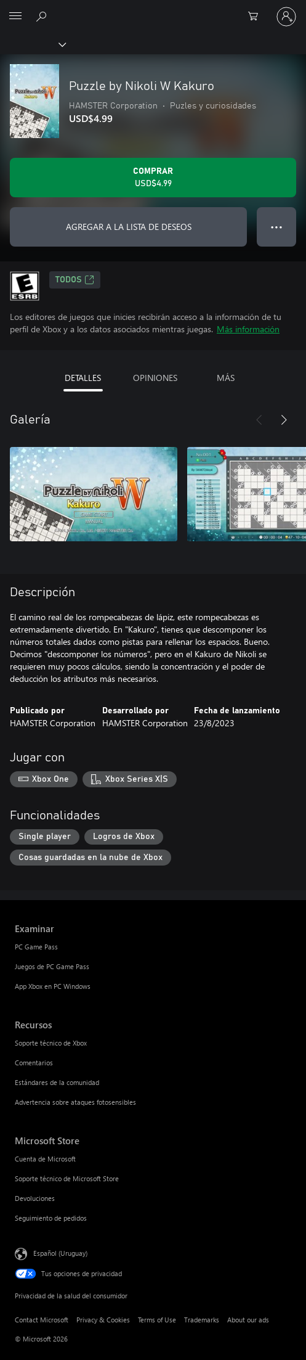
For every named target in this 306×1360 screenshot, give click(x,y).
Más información (248, 329)
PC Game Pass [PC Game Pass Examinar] (36, 947)
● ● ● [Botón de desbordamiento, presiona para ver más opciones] (277, 226)
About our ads (248, 1320)
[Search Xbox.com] (43, 16)
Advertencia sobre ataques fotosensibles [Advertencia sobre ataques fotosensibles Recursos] (75, 1102)
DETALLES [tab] (83, 377)
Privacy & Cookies (103, 1320)
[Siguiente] (284, 419)
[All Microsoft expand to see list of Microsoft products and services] (15, 16)
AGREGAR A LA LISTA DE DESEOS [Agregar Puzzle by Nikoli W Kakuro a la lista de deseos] (128, 226)
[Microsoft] (152, 9)
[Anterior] (259, 419)
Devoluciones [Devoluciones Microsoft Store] (35, 1198)
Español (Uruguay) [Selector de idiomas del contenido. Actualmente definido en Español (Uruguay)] (60, 1253)
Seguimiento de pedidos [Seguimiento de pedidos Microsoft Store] (51, 1218)
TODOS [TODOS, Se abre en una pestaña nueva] (74, 280)
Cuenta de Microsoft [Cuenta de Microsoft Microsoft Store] (45, 1159)
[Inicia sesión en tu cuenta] (286, 16)
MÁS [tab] (226, 377)
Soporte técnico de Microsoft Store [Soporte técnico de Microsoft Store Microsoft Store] (67, 1178)
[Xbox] (32, 43)
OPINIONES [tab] (155, 377)
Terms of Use (157, 1320)
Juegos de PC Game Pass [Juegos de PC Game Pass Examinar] (52, 966)
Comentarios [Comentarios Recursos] (34, 1063)
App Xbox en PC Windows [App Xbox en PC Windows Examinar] (53, 986)
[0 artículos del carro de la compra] (257, 16)
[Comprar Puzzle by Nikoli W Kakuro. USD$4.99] (153, 177)
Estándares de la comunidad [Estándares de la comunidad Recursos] (57, 1082)
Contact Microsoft (41, 1320)
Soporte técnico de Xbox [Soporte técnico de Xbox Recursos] (51, 1043)
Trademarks (201, 1320)
